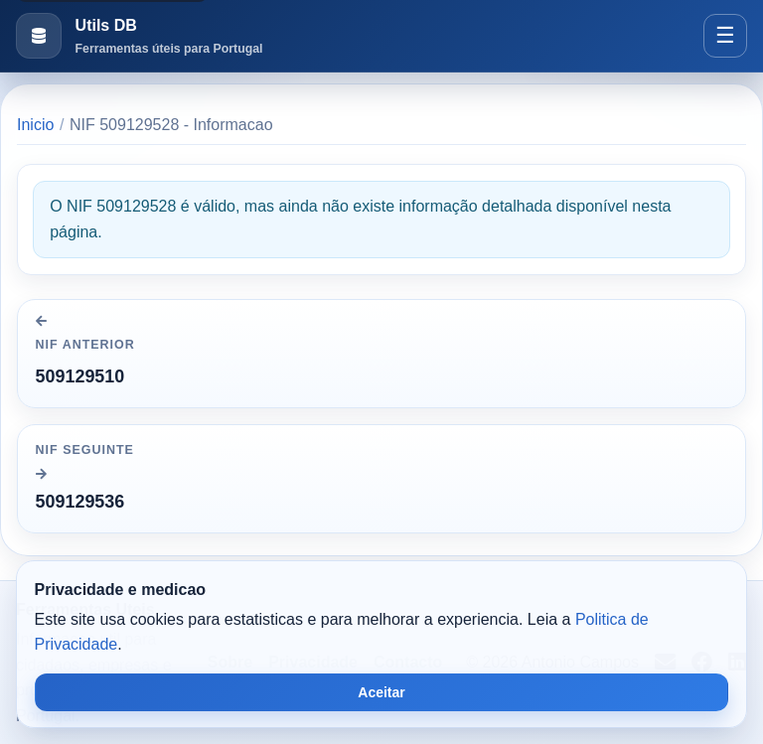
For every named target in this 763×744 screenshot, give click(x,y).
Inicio (35, 124)
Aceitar (381, 692)
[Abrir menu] (725, 36)
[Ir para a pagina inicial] (139, 36)
